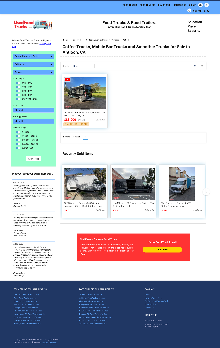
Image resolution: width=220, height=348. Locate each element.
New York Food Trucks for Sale (26, 304)
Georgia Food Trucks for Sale (26, 308)
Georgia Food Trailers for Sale (91, 304)
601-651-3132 (156, 321)
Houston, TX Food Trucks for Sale (27, 317)
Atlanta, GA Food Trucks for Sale (27, 324)
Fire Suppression (20, 116)
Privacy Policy (150, 304)
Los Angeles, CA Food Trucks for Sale (29, 314)
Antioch (33, 72)
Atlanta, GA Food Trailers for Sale (92, 324)
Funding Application (153, 298)
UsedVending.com (49, 342)
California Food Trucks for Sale (26, 295)
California (33, 64)
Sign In (196, 5)
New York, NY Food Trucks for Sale (28, 311)
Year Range (18, 79)
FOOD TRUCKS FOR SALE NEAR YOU (31, 289)
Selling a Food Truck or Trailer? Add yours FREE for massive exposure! (31, 43)
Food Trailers (147, 5)
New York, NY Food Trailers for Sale (93, 311)
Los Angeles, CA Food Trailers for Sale (95, 317)
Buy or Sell (164, 5)
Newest (83, 66)
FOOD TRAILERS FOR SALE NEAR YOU (97, 289)
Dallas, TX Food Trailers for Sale (92, 320)
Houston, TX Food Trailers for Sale (93, 314)
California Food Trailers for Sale (92, 298)
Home (147, 295)
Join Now (162, 249)
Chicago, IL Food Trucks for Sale (27, 320)
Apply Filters (33, 159)
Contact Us (179, 5)
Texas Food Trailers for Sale (90, 295)
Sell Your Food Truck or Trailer (157, 301)
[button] (80, 109)
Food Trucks (130, 5)
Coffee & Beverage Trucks (33, 56)
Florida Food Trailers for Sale (91, 301)
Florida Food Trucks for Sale (25, 301)
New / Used (18, 105)
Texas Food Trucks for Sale (25, 298)
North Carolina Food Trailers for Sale (94, 308)
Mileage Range (19, 128)
